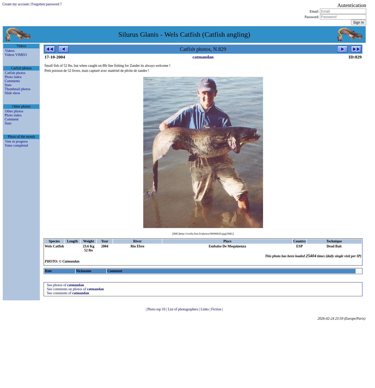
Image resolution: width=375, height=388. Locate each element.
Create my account (15, 4)
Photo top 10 (156, 309)
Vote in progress (16, 141)
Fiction (216, 309)
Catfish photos (15, 73)
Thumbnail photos (17, 89)
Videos (10, 51)
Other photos (14, 111)
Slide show (12, 93)
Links (205, 309)
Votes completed (16, 145)
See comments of (68, 293)
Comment (11, 119)
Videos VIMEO (16, 55)
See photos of (65, 285)
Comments (12, 81)
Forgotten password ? (46, 4)
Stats (8, 85)
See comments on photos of (75, 289)
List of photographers (183, 309)
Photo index (13, 77)
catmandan (203, 56)
